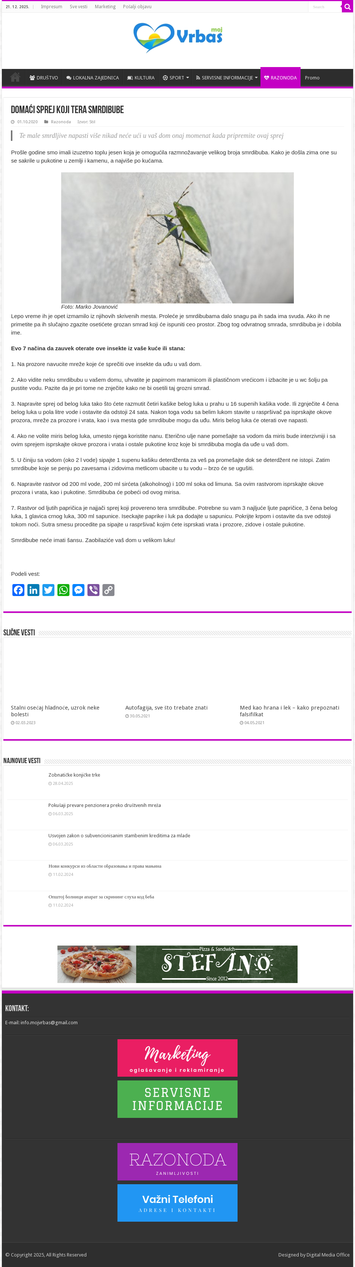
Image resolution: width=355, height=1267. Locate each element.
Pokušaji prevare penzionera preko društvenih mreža (104, 805)
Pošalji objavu (137, 6)
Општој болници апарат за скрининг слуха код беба (101, 896)
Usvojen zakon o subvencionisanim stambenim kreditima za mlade (119, 835)
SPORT (173, 78)
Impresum (51, 6)
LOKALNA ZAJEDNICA (92, 78)
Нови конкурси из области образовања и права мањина (104, 866)
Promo (312, 78)
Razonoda (61, 122)
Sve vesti (78, 6)
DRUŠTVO (44, 78)
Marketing (105, 6)
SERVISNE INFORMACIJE (224, 78)
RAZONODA (280, 78)
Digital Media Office (328, 1255)
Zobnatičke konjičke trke (74, 775)
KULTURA (141, 78)
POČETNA (15, 77)
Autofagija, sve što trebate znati (166, 707)
